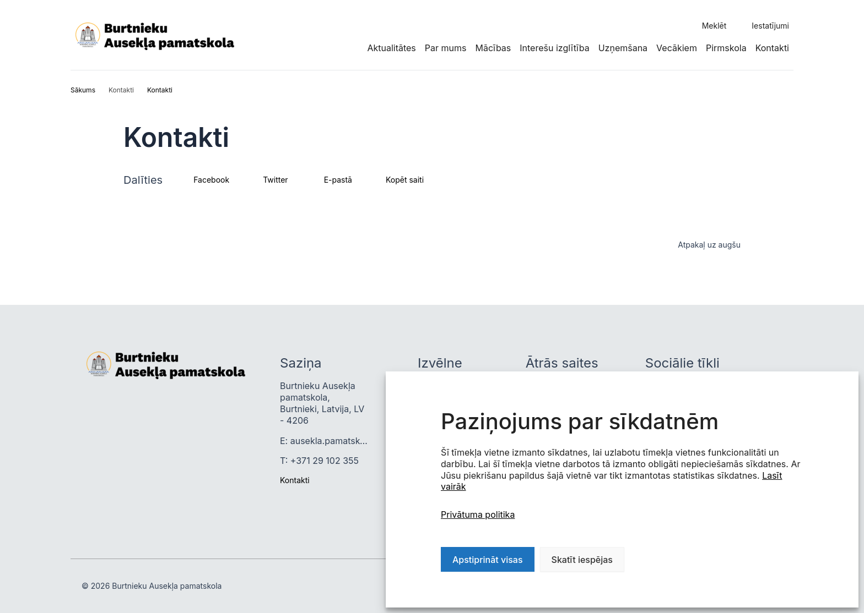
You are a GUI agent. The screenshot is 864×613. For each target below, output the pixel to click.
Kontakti (772, 47)
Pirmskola (726, 47)
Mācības (493, 47)
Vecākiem (676, 47)
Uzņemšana (622, 47)
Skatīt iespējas (582, 559)
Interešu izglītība (554, 47)
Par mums (446, 47)
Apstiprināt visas (487, 559)
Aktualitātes (391, 47)
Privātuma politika (478, 514)
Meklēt (714, 25)
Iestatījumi (770, 25)
